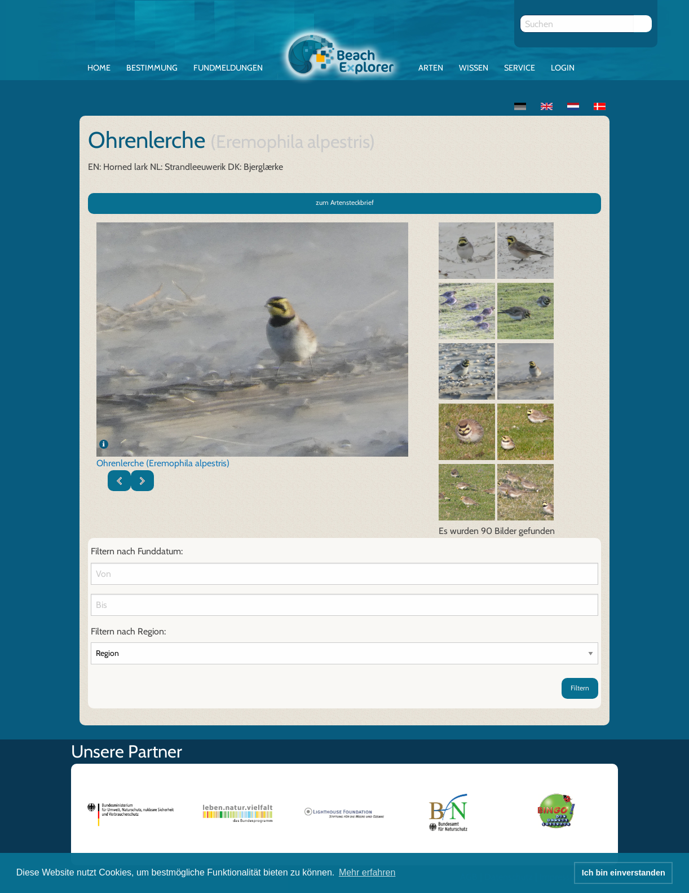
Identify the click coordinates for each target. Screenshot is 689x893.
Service (519, 68)
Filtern (580, 688)
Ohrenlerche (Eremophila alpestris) (162, 463)
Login (563, 68)
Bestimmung (152, 68)
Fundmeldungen (228, 68)
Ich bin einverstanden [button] (623, 872)
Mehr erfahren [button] (367, 872)
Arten (430, 68)
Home (99, 68)
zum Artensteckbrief (345, 202)
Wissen (473, 68)
